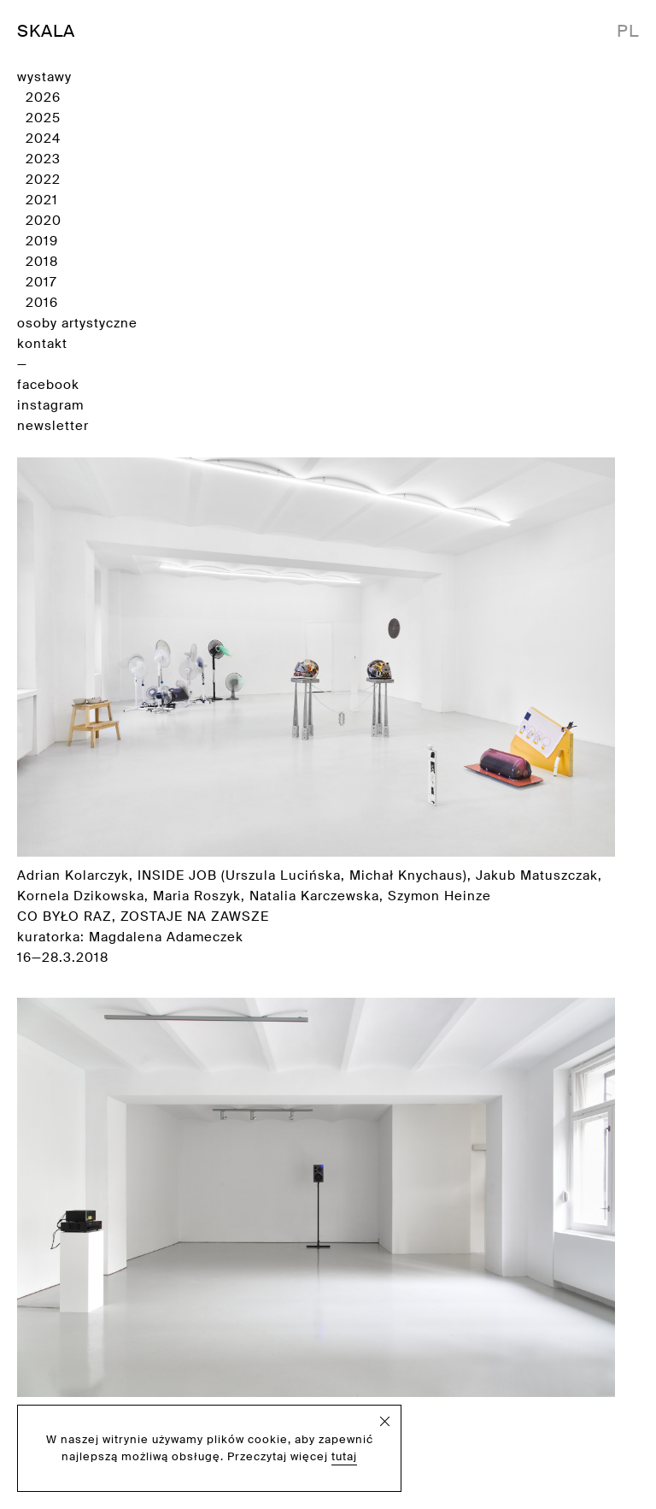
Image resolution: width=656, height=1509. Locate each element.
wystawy (44, 76)
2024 (43, 138)
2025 (43, 118)
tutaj (344, 1456)
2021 (42, 200)
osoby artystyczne (77, 323)
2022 (43, 179)
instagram (50, 405)
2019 (42, 241)
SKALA (46, 31)
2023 (43, 159)
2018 (42, 261)
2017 (41, 282)
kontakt (42, 343)
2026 (43, 97)
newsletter (53, 425)
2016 (42, 302)
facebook (48, 384)
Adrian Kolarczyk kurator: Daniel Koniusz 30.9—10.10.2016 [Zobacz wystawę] (316, 1242)
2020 (44, 220)
